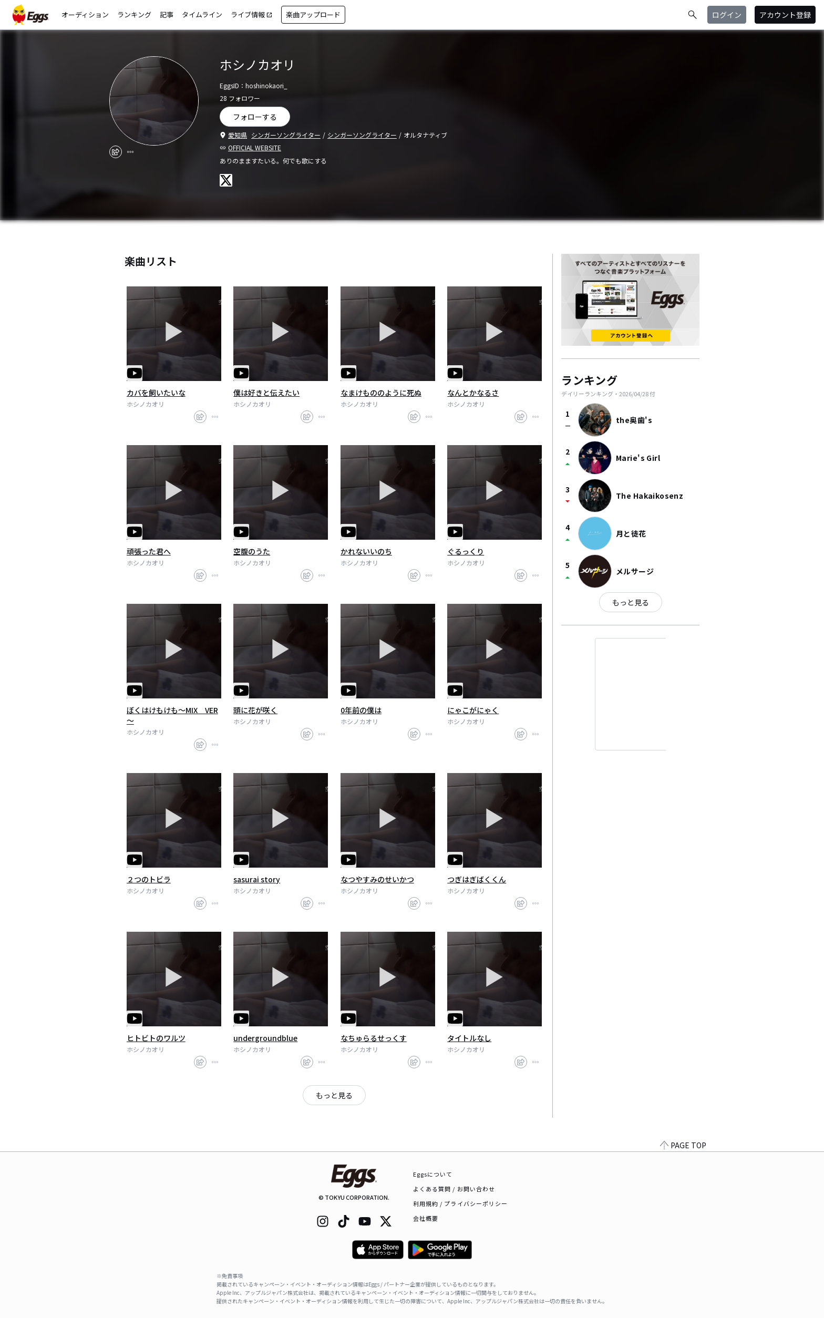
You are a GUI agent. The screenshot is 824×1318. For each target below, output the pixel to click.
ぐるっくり (465, 551)
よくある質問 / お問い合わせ (454, 1189)
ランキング (134, 14)
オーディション (85, 14)
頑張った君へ (149, 551)
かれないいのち (366, 551)
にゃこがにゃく (473, 710)
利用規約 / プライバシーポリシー (460, 1203)
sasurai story (256, 879)
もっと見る (334, 1095)
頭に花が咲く (255, 710)
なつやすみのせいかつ (377, 879)
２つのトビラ (149, 879)
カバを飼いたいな (156, 392)
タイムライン (202, 14)
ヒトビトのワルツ (156, 1038)
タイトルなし (469, 1038)
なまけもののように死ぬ (381, 392)
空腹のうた (251, 551)
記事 (166, 14)
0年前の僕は (361, 710)
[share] (115, 152)
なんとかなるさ (473, 392)
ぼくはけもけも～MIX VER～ (172, 715)
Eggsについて (433, 1174)
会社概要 (425, 1218)
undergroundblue (265, 1038)
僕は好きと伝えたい (266, 392)
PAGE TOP (683, 1145)
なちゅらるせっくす (374, 1038)
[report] (130, 152)
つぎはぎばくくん (476, 879)
